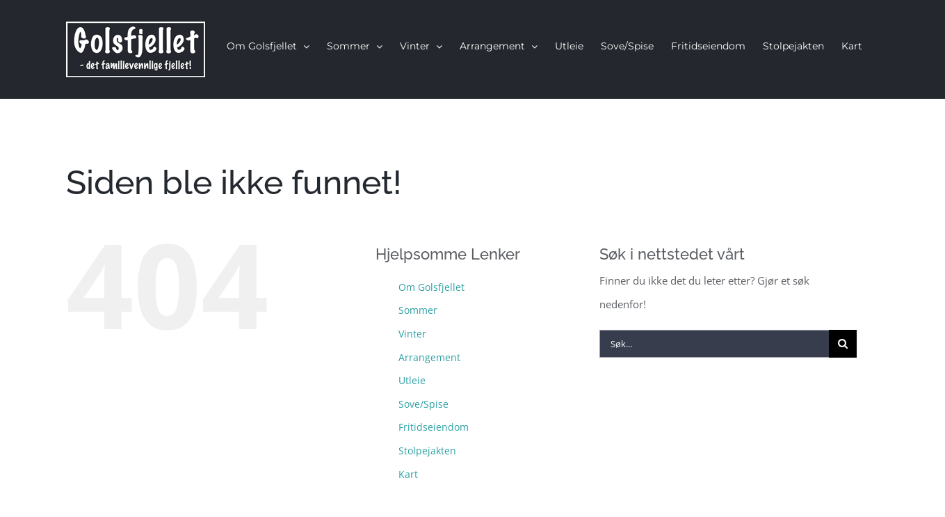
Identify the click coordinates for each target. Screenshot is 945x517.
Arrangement (429, 357)
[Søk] (843, 344)
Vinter (412, 333)
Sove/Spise (423, 404)
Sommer (417, 310)
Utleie (412, 380)
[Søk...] (714, 344)
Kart (408, 474)
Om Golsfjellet (431, 287)
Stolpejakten (427, 450)
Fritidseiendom (433, 427)
